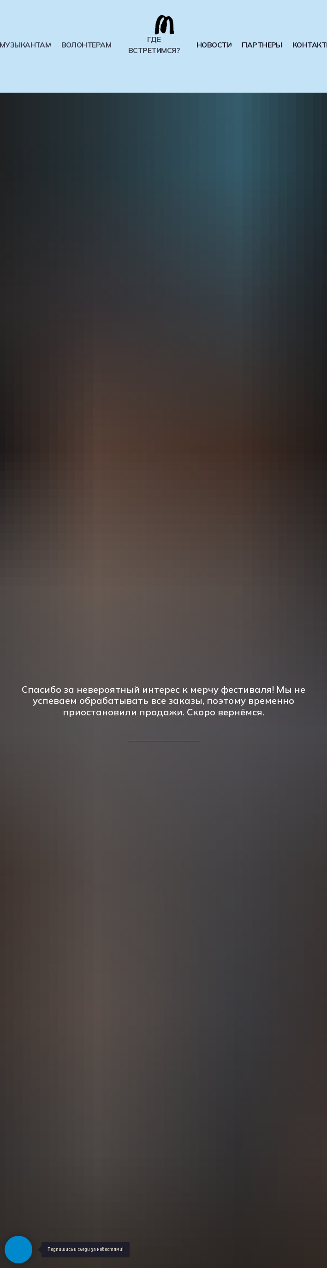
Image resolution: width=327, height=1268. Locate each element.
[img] (163, 24)
